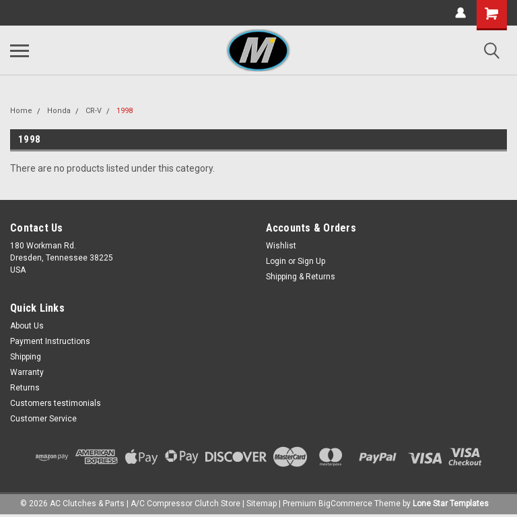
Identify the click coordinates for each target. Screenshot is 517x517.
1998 (124, 110)
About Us (27, 326)
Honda (59, 110)
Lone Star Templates (451, 503)
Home (21, 110)
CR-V (93, 110)
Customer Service (43, 418)
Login (276, 261)
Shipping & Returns (300, 276)
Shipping (25, 356)
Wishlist (281, 245)
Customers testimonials (55, 403)
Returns (25, 387)
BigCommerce (345, 503)
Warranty (27, 372)
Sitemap (261, 503)
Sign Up (311, 261)
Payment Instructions (50, 341)
